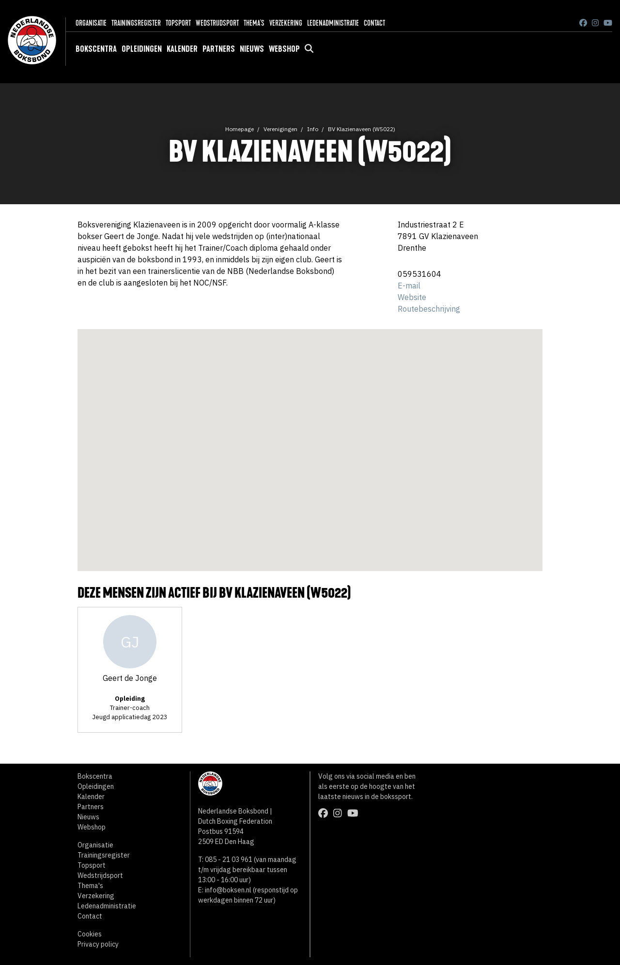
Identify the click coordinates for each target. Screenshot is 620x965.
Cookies (90, 934)
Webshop (284, 49)
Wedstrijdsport (217, 23)
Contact (374, 23)
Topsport (178, 23)
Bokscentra (96, 49)
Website (412, 297)
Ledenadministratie (333, 23)
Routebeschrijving (429, 309)
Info (312, 129)
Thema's (254, 23)
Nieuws (252, 49)
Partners (218, 49)
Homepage (239, 129)
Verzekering (285, 23)
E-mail (409, 285)
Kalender (182, 49)
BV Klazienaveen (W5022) (361, 129)
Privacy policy (98, 944)
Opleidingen (142, 49)
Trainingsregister (136, 23)
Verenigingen (280, 129)
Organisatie (91, 23)
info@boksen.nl (228, 890)
